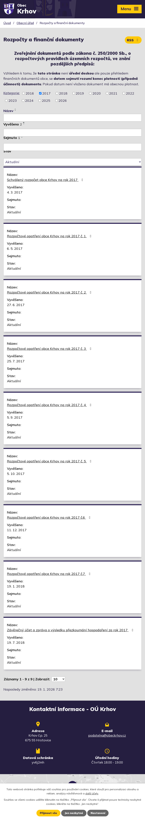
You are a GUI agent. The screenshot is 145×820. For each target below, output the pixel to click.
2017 (46, 93)
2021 (113, 93)
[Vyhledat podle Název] (72, 117)
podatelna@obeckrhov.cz (107, 735)
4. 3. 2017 (14, 192)
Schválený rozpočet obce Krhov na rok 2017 (46, 180)
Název (8, 111)
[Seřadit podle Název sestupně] (15, 110)
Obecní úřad (25, 23)
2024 (29, 100)
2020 (97, 93)
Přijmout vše (48, 813)
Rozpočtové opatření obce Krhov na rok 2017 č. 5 (50, 461)
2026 (63, 100)
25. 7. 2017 (16, 361)
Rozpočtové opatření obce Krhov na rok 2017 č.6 (49, 517)
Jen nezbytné (74, 813)
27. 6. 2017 (16, 305)
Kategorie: (11, 93)
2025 (46, 100)
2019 (80, 93)
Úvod (7, 23)
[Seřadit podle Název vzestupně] (15, 109)
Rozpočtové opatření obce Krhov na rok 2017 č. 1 (50, 236)
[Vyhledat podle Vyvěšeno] (72, 132)
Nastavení (98, 813)
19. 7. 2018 (16, 642)
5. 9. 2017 (14, 417)
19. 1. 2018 (16, 586)
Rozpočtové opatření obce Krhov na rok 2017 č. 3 (50, 348)
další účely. (92, 793)
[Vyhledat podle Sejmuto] (72, 147)
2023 (12, 100)
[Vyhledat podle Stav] (72, 161)
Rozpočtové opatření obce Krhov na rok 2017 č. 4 (50, 405)
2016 (30, 93)
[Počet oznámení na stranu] (58, 679)
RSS (133, 40)
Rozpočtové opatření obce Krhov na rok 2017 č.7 (49, 574)
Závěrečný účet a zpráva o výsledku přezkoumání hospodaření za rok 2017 (71, 630)
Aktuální (14, 212)
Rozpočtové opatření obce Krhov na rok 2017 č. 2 (50, 292)
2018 (63, 93)
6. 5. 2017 (14, 248)
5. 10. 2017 (16, 473)
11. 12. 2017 (17, 530)
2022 (130, 93)
